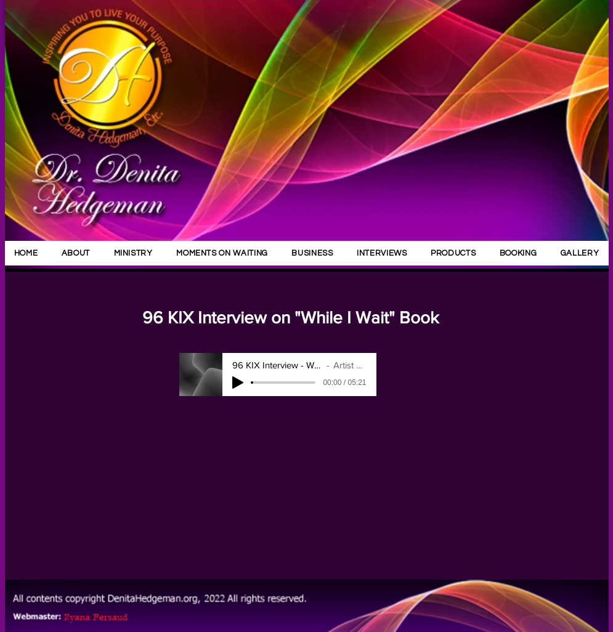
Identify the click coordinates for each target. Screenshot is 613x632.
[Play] (237, 382)
